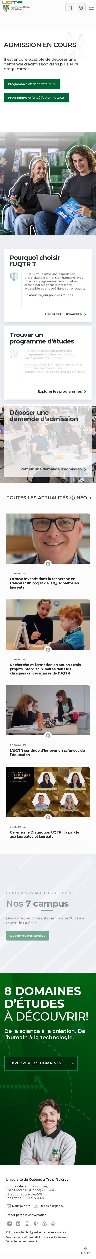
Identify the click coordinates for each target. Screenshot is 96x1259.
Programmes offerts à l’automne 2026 (36, 97)
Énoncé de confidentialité (23, 1237)
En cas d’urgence (49, 1206)
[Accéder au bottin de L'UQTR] (69, 7)
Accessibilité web (55, 1237)
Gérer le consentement (21, 1241)
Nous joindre (18, 1206)
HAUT (85, 1251)
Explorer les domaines (35, 1063)
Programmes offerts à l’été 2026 (32, 84)
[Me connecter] (81, 7)
